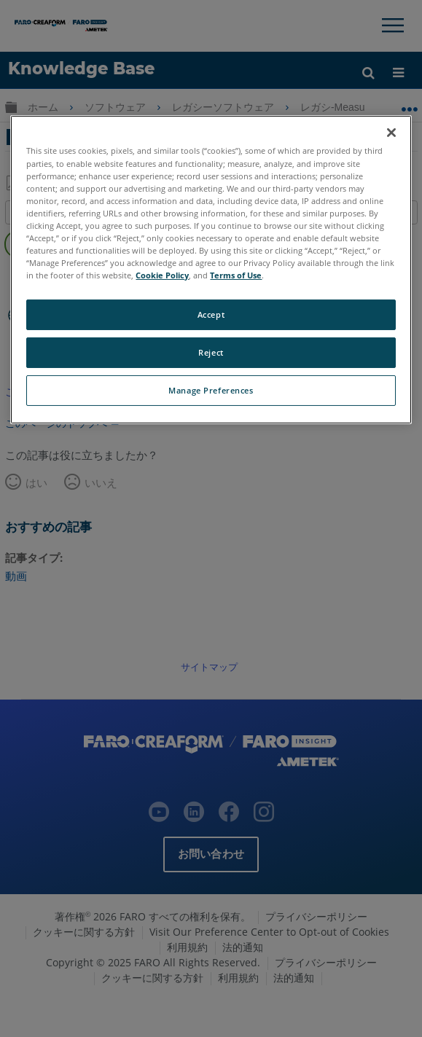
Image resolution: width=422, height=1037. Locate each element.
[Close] (391, 133)
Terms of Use (236, 275)
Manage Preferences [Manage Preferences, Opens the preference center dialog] (210, 390)
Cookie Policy (162, 275)
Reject (210, 352)
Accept (211, 314)
